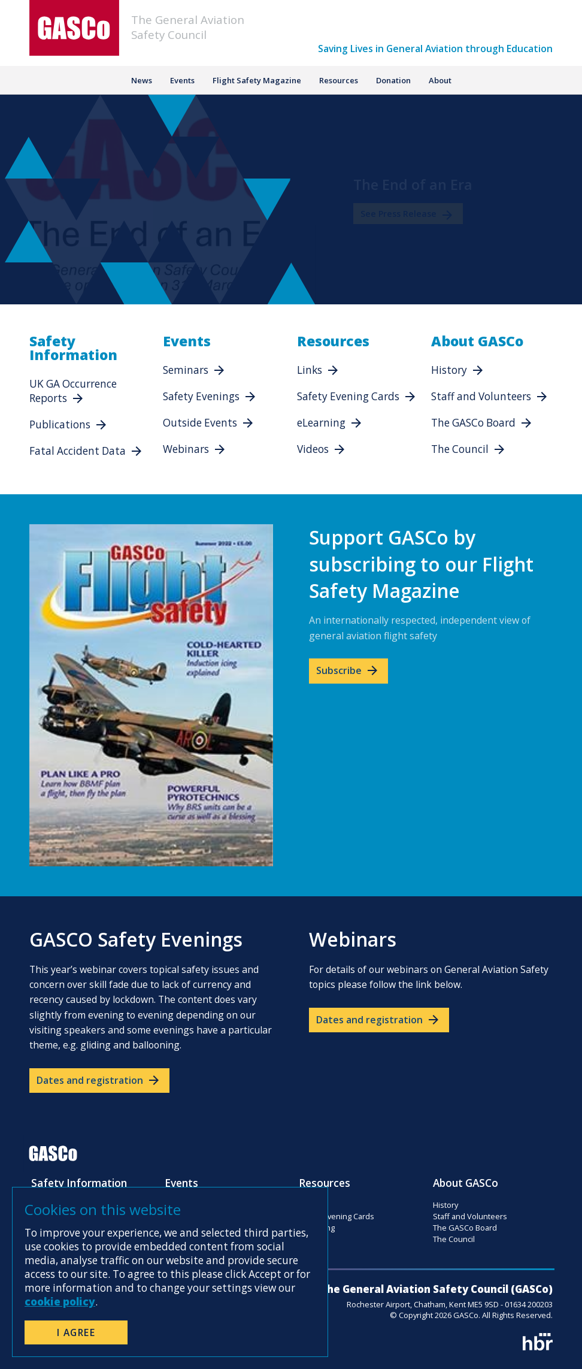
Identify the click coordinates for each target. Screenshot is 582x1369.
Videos (313, 449)
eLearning (321, 423)
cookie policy (60, 1301)
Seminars (185, 370)
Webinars (186, 449)
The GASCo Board (473, 423)
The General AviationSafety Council (187, 27)
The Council (460, 449)
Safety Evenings (201, 396)
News (141, 80)
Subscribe (348, 670)
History (449, 370)
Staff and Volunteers (481, 396)
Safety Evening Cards (348, 396)
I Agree (76, 1332)
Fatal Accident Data (77, 451)
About (440, 80)
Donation (393, 80)
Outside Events (200, 423)
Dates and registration (99, 1080)
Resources (338, 80)
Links (309, 370)
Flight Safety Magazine (257, 80)
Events (182, 80)
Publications (59, 424)
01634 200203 (529, 1304)
